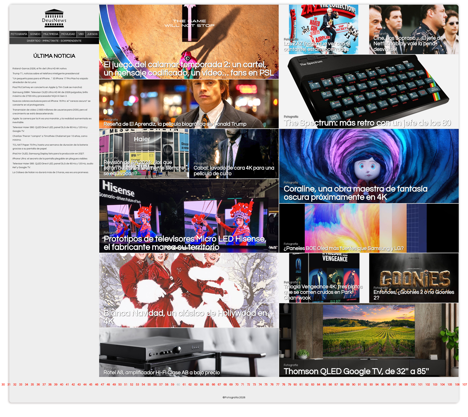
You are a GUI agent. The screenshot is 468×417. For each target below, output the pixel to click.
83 (312, 384)
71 (242, 384)
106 (457, 384)
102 (427, 384)
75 (266, 384)
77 (277, 384)
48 (108, 384)
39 (55, 384)
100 (412, 384)
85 (324, 384)
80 (295, 384)
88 (341, 384)
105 (449, 384)
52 (131, 384)
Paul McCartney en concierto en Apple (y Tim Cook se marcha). (47, 87)
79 (289, 384)
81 (301, 384)
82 (306, 384)
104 (442, 384)
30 (3, 384)
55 (149, 384)
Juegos (92, 34)
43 (79, 384)
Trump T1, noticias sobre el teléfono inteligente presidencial (46, 73)
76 (271, 384)
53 (137, 384)
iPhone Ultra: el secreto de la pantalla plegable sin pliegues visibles (50, 158)
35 (32, 384)
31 (8, 384)
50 (119, 384)
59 (172, 384)
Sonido (35, 34)
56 (155, 384)
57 (160, 384)
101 (420, 384)
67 (219, 384)
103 (435, 384)
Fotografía (19, 34)
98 (400, 384)
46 (96, 384)
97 (394, 384)
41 (67, 384)
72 (248, 384)
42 (73, 384)
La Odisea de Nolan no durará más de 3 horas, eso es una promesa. (51, 172)
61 (184, 384)
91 (359, 384)
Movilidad (68, 34)
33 (20, 384)
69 (230, 384)
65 (207, 384)
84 (318, 384)
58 (166, 384)
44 (84, 384)
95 (382, 384)
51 (125, 384)
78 (283, 384)
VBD (81, 34)
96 (388, 384)
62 (190, 384)
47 (102, 384)
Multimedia (50, 34)
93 (371, 384)
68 (225, 384)
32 (14, 384)
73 (254, 384)
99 (406, 384)
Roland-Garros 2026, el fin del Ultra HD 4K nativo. (40, 68)
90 (353, 384)
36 (38, 384)
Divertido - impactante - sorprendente (54, 41)
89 (347, 384)
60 (178, 384)
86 (330, 384)
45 (90, 384)
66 (213, 384)
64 (201, 384)
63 (195, 384)
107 (464, 384)
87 (336, 384)
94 (376, 384)
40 (61, 384)
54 (143, 384)
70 (236, 384)
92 (365, 384)
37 (44, 384)
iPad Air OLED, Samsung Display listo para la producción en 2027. (49, 153)
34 (26, 384)
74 (260, 384)
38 (49, 384)
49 (114, 384)
